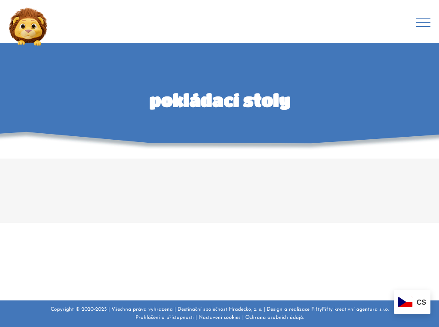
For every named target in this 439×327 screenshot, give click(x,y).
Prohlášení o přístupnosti (164, 317)
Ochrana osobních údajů (274, 317)
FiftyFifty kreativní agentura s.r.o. (350, 309)
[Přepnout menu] (423, 22)
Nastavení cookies (219, 317)
